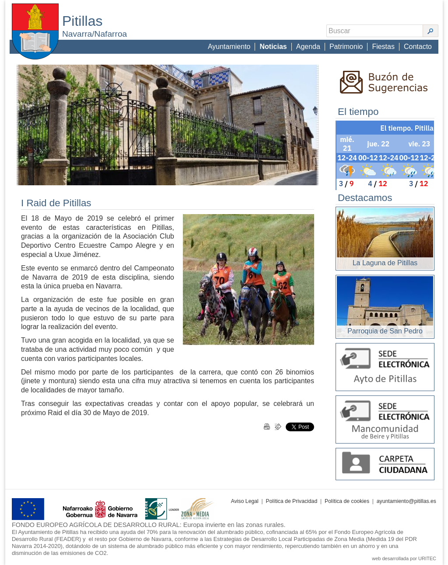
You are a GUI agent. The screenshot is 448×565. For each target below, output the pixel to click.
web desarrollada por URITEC (404, 558)
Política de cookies (347, 501)
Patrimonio (346, 46)
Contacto (418, 46)
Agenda (308, 46)
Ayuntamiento (229, 46)
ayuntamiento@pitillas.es (406, 501)
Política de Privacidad (292, 501)
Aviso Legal (245, 501)
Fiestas (383, 46)
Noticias (273, 46)
